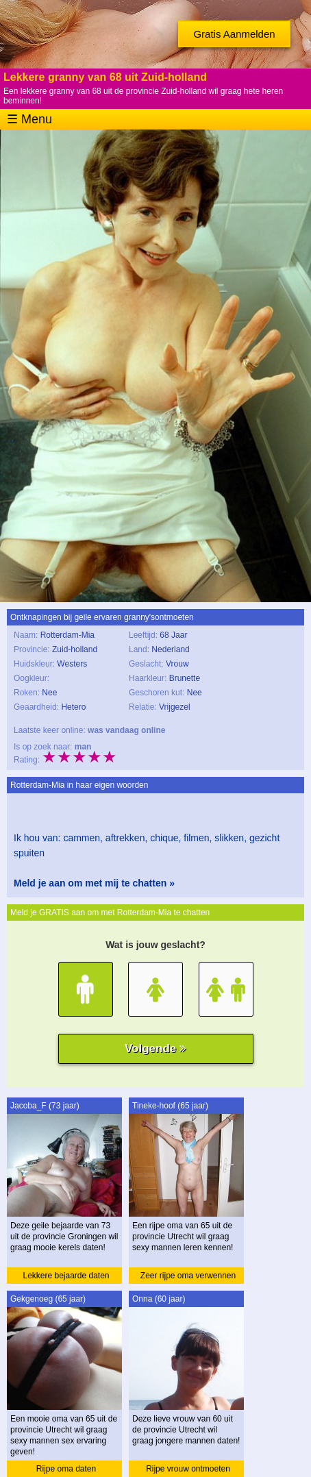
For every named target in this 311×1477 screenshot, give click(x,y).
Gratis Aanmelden (234, 34)
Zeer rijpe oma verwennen (188, 1275)
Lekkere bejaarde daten (66, 1275)
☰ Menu (29, 119)
